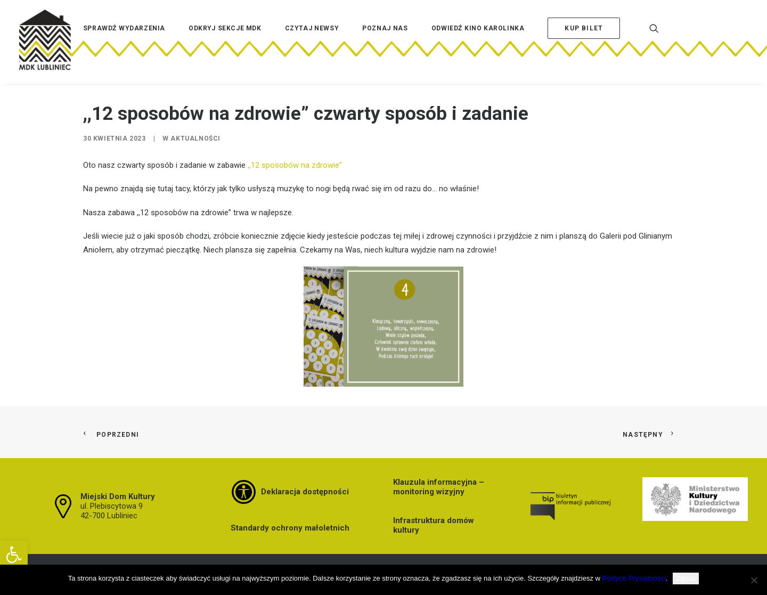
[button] (14, 554)
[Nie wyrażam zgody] (753, 580)
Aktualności (195, 138)
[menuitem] (124, 44)
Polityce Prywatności (634, 578)
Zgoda (686, 578)
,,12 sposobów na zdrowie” (295, 165)
